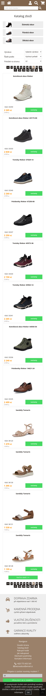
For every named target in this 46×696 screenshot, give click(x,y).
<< (8, 67)
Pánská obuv (28, 32)
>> (41, 70)
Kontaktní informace (23, 658)
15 (32, 70)
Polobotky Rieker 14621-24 (23, 368)
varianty (34, 110)
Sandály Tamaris (23, 410)
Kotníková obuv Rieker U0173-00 (23, 118)
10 (40, 67)
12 (20, 70)
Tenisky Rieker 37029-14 (23, 160)
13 (24, 70)
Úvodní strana (23, 645)
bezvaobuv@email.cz (23, 666)
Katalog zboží (22, 648)
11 (15, 70)
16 (36, 70)
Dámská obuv (28, 24)
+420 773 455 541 (23, 663)
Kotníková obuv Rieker (23, 76)
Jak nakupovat (23, 653)
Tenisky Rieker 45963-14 (23, 285)
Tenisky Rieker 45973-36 (23, 243)
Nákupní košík (23, 650)
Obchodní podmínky (23, 656)
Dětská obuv (28, 40)
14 (28, 70)
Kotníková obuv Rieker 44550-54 (23, 326)
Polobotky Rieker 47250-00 (23, 201)
